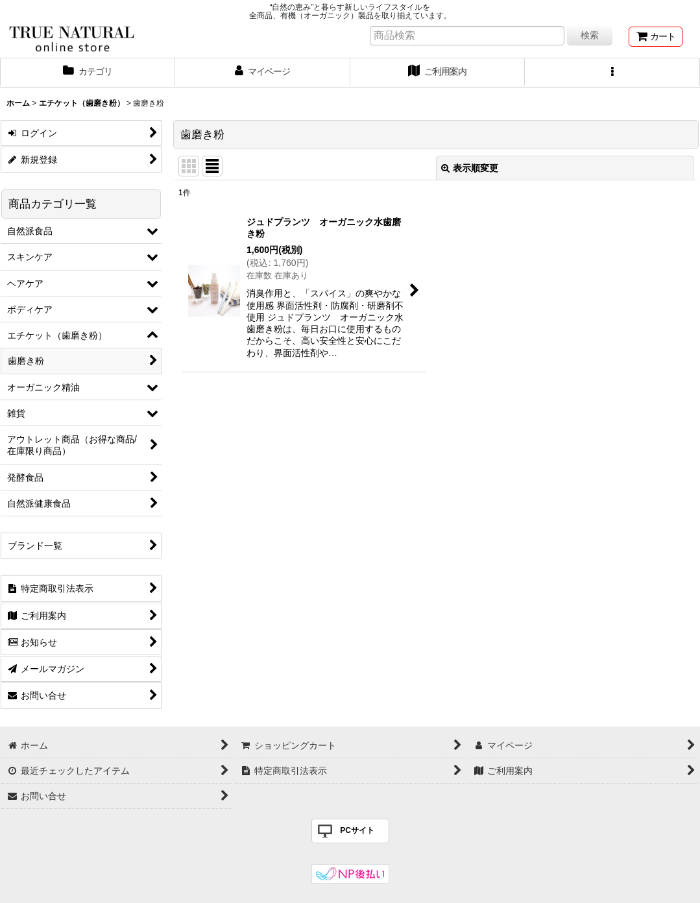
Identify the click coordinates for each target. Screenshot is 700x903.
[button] (612, 72)
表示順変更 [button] (469, 168)
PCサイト (357, 830)
